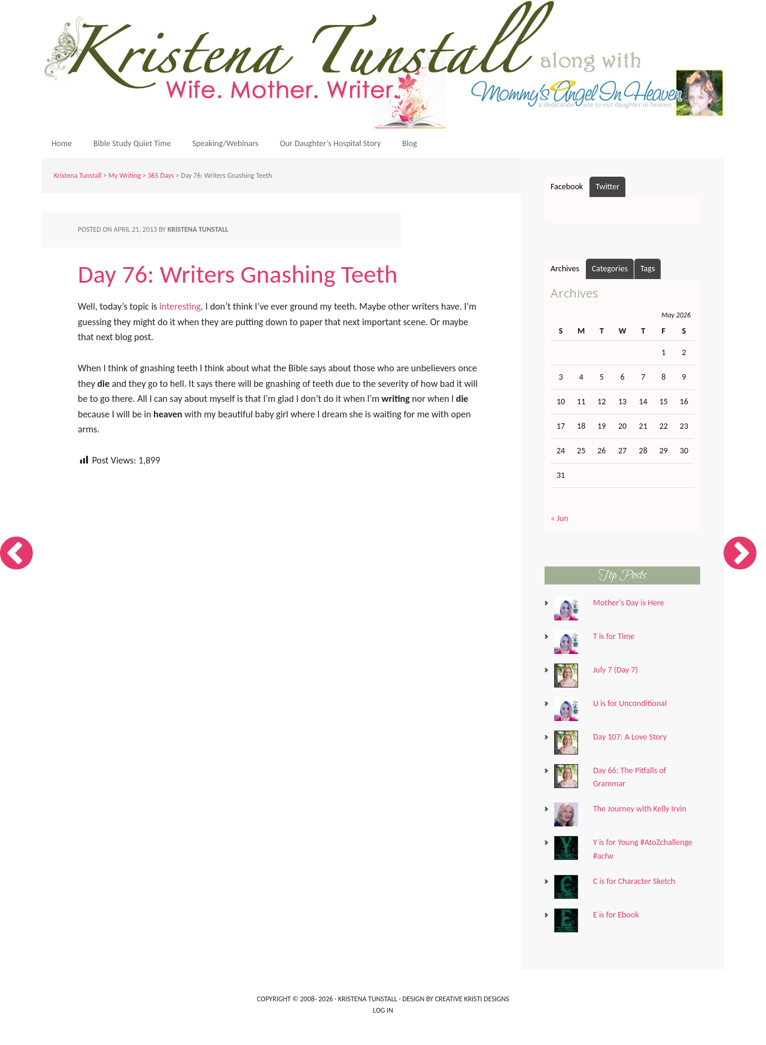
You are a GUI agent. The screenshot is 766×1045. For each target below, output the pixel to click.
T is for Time (613, 640)
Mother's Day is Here (628, 607)
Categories (610, 273)
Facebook (567, 191)
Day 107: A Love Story (630, 741)
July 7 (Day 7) (615, 674)
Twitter (607, 191)
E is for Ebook (616, 919)
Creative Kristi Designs (472, 1003)
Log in (383, 1014)
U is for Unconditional (630, 707)
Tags (647, 273)
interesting (179, 310)
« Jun (560, 522)
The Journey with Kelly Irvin (639, 813)
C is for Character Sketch (634, 885)
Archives (565, 273)
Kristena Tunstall (386, 64)
